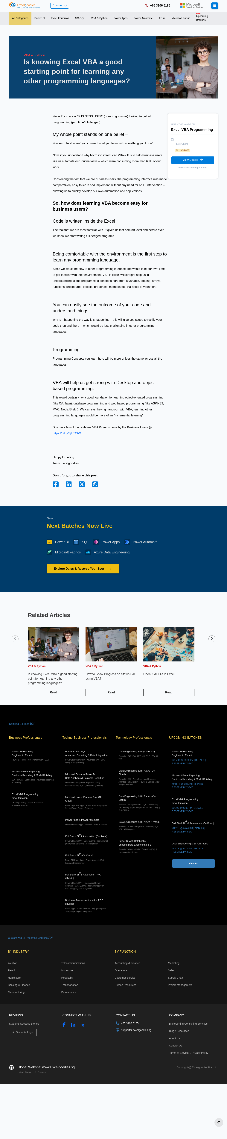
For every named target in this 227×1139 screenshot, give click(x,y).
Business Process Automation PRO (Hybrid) (87, 906)
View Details (193, 159)
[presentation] (15, 638)
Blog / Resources (179, 1030)
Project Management (180, 984)
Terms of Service (179, 1052)
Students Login (22, 1032)
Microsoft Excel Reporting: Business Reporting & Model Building (33, 777)
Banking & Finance (19, 984)
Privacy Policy (200, 1052)
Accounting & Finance (127, 963)
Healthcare (14, 977)
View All (193, 863)
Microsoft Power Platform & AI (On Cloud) (87, 803)
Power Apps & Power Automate (87, 822)
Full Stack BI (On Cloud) (87, 858)
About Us (174, 1038)
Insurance (67, 970)
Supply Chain (176, 977)
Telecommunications (73, 963)
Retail (11, 970)
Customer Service (125, 977)
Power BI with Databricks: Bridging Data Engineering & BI (140, 847)
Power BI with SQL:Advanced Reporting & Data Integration (87, 757)
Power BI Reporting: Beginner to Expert (33, 755)
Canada (42, 1072)
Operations (121, 970)
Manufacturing (16, 992)
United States (25, 1072)
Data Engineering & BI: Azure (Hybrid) (140, 826)
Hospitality (67, 977)
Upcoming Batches (201, 16)
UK (34, 1072)
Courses (60, 5)
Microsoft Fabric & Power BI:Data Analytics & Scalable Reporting (87, 780)
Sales (171, 970)
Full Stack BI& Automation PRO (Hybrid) (87, 881)
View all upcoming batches (192, 167)
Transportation (69, 984)
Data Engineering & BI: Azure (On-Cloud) (140, 777)
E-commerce (68, 992)
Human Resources (125, 984)
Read (53, 692)
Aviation (12, 963)
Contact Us (175, 1045)
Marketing (173, 963)
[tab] (20, 18)
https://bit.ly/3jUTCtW (67, 433)
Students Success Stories (24, 1023)
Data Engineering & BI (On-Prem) (140, 755)
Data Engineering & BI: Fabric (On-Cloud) (140, 803)
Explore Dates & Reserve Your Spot (83, 568)
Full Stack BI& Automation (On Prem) (87, 839)
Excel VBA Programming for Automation (33, 800)
